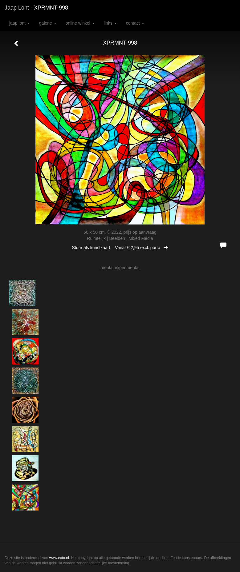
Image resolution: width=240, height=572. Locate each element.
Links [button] (110, 23)
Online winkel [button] (80, 23)
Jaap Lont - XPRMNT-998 (36, 8)
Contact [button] (135, 23)
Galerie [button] (47, 23)
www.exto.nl (59, 558)
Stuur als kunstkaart (120, 247)
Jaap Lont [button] (19, 23)
